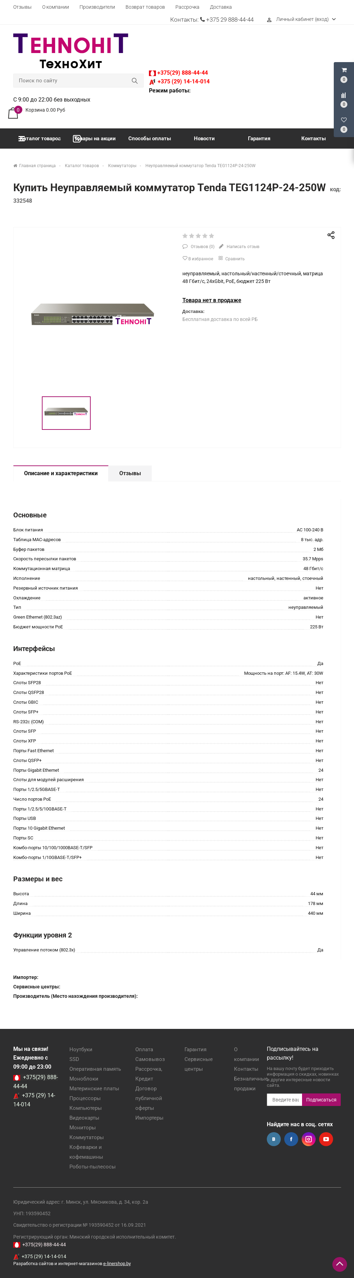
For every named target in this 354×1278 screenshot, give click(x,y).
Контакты (313, 138)
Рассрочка (187, 7)
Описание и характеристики (61, 473)
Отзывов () (202, 246)
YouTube (326, 1139)
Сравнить (231, 257)
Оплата (144, 1049)
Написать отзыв (242, 246)
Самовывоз (150, 1059)
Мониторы (82, 1127)
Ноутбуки (80, 1049)
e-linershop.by (117, 1263)
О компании (55, 7)
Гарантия (259, 138)
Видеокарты (84, 1118)
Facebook (291, 1139)
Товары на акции (94, 138)
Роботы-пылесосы (92, 1167)
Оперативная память (95, 1069)
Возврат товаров (145, 7)
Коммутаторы (86, 1137)
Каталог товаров (39, 138)
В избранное (197, 258)
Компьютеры (85, 1108)
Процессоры (85, 1098)
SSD (74, 1059)
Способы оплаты (149, 138)
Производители (97, 7)
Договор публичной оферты (148, 1098)
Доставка (221, 7)
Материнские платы (94, 1088)
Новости (204, 138)
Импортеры (149, 1118)
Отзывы (22, 7)
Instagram (309, 1139)
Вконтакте (274, 1139)
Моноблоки (83, 1079)
